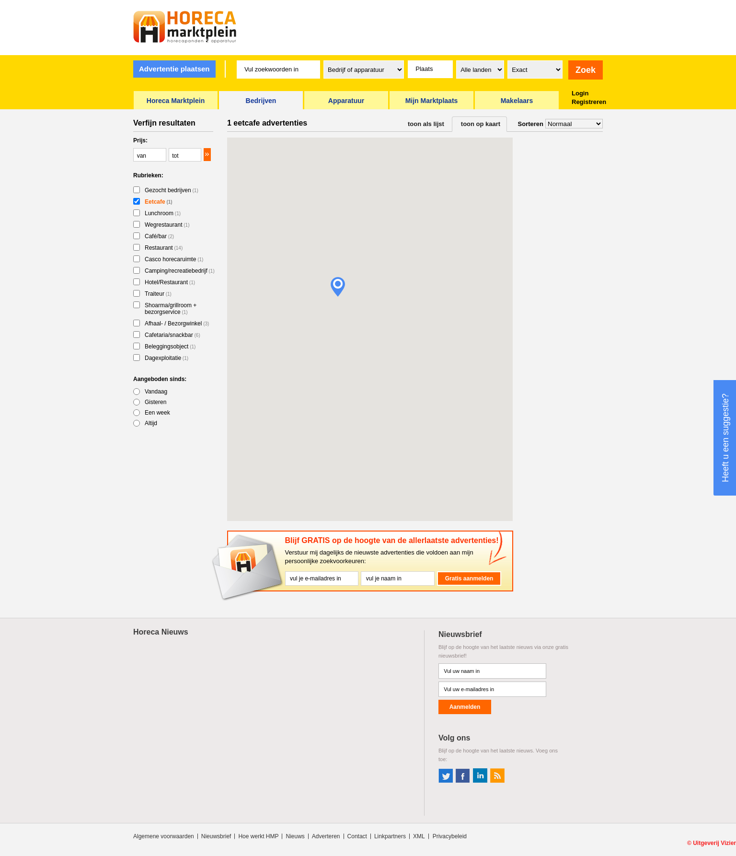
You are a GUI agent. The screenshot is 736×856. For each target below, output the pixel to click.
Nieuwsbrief (216, 836)
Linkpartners (390, 836)
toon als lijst (426, 123)
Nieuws (295, 836)
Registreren (589, 101)
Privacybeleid (450, 836)
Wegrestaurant (167, 224)
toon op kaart (480, 123)
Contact (357, 836)
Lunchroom (163, 213)
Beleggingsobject (170, 346)
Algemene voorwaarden (163, 836)
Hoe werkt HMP (258, 836)
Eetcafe (158, 201)
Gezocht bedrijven (171, 190)
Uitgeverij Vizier (714, 843)
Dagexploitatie (166, 358)
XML (419, 836)
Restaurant (164, 247)
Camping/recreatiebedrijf (180, 270)
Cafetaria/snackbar (172, 335)
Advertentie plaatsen (174, 69)
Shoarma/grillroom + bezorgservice (170, 308)
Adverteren (326, 836)
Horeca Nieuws (160, 632)
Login (580, 93)
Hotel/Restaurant (170, 282)
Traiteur (158, 293)
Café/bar (159, 236)
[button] (338, 287)
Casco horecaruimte (174, 259)
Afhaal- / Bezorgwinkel (177, 323)
